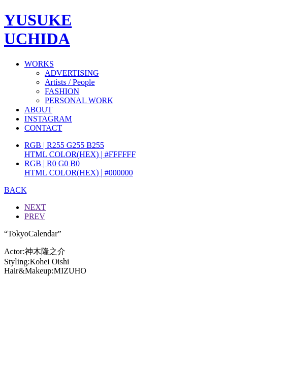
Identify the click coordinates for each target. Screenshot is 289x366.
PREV (34, 216)
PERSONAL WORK (79, 100)
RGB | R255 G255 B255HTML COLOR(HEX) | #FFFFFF (80, 150)
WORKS (39, 63)
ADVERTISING (72, 73)
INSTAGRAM (48, 118)
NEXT (35, 207)
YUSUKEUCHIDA (38, 29)
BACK (15, 190)
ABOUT (38, 109)
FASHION (62, 91)
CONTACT (43, 128)
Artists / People (70, 82)
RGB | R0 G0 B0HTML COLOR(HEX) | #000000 (78, 168)
